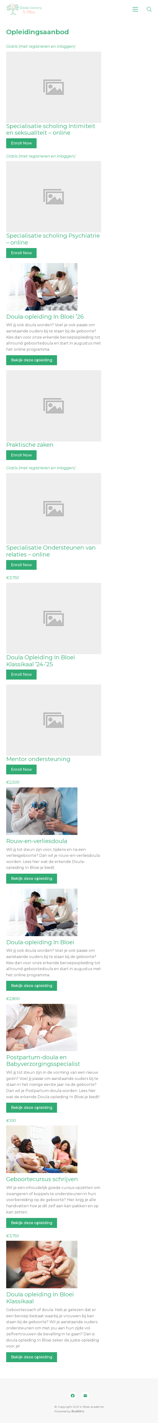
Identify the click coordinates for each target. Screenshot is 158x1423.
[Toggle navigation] (135, 9)
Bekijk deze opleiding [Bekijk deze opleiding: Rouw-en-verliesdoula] (31, 878)
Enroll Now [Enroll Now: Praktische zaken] (21, 455)
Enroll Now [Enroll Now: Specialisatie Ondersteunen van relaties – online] (21, 565)
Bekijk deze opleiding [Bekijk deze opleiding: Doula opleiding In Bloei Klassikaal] (31, 1357)
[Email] (85, 1396)
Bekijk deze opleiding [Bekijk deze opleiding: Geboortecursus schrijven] (31, 1223)
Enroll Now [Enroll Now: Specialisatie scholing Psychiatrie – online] (21, 253)
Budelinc (78, 1411)
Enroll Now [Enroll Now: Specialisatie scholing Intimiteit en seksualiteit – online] (21, 143)
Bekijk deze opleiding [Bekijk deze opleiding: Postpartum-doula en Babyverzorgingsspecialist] (31, 1107)
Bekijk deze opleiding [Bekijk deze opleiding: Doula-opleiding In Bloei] (31, 985)
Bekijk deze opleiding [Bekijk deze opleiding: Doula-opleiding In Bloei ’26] (31, 360)
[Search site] (149, 9)
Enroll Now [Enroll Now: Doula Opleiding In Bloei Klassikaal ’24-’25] (21, 674)
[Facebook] (73, 1396)
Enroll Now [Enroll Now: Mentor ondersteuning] (21, 769)
